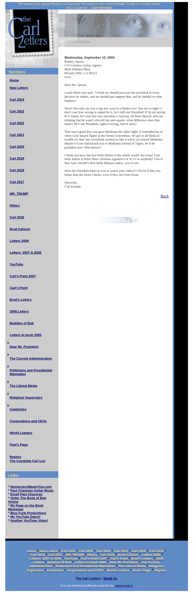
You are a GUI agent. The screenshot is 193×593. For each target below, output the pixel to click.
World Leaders (21, 433)
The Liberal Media (23, 386)
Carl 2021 (17, 135)
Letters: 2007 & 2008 (25, 252)
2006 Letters (19, 311)
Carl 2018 (17, 170)
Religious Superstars (26, 397)
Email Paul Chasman (26, 494)
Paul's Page (19, 445)
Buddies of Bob (22, 323)
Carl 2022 (17, 123)
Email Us (110, 578)
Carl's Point (19, 288)
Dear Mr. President (24, 347)
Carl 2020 (17, 147)
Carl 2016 (17, 217)
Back (165, 196)
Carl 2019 (17, 158)
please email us (123, 585)
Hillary (15, 205)
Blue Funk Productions (28, 513)
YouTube (16, 264)
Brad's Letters (21, 300)
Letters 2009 (19, 241)
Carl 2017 (17, 182)
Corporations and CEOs (28, 421)
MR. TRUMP (19, 194)
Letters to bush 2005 (25, 335)
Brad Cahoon (20, 229)
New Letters (19, 88)
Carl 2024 (17, 99)
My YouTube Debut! (25, 517)
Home (14, 80)
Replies (15, 457)
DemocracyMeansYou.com (31, 487)
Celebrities (18, 409)
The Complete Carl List (27, 461)
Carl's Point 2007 (23, 276)
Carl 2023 (17, 111)
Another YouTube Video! (29, 520)
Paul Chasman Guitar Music (32, 490)
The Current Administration (31, 358)
